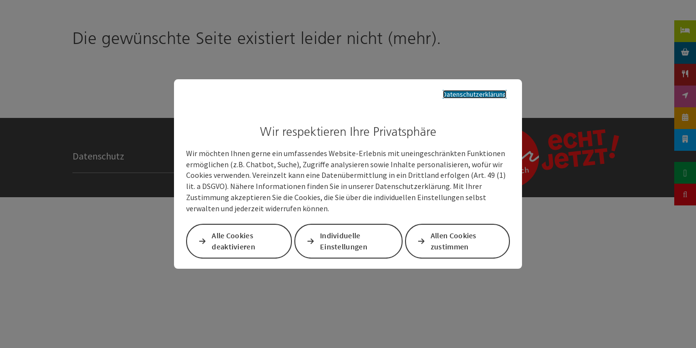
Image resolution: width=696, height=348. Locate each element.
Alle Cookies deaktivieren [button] (235, 242)
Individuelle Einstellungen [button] (344, 242)
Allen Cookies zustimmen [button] (453, 242)
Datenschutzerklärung (467, 93)
